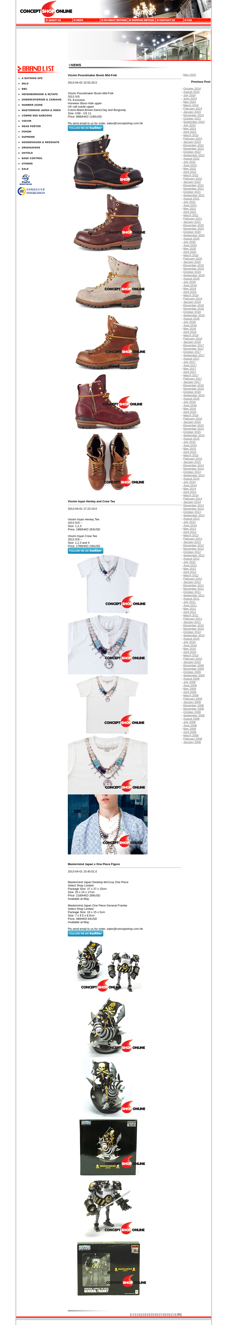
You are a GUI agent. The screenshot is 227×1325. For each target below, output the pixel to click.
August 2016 (191, 398)
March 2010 (191, 655)
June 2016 (190, 405)
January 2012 (192, 582)
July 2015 (189, 442)
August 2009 (191, 678)
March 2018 (191, 335)
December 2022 (193, 145)
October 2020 (192, 232)
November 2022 (193, 148)
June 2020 (190, 245)
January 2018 (192, 342)
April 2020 (189, 252)
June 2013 (190, 525)
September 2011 (194, 595)
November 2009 (193, 668)
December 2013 (193, 505)
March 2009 (191, 695)
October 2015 (192, 432)
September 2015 (194, 435)
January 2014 (192, 502)
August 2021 (191, 198)
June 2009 (190, 685)
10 (173, 1314)
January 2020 (192, 262)
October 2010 (192, 632)
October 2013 (192, 512)
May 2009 (189, 688)
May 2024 (189, 102)
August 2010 (191, 638)
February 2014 (192, 498)
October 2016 (192, 392)
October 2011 (192, 592)
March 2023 (191, 135)
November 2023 (193, 115)
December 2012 (193, 545)
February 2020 (192, 258)
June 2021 (190, 205)
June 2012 (190, 565)
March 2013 (191, 535)
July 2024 (189, 95)
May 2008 (189, 728)
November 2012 (193, 548)
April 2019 (189, 292)
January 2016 (192, 422)
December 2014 (193, 465)
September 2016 (194, 395)
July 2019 (189, 282)
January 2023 (192, 142)
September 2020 (194, 235)
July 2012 (189, 562)
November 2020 (193, 228)
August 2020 (191, 238)
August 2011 (191, 598)
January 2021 (192, 222)
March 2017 (191, 375)
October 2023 (192, 118)
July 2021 (189, 202)
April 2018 (189, 332)
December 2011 (193, 585)
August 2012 (191, 558)
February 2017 (192, 378)
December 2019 (193, 265)
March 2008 (191, 735)
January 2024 (192, 112)
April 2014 (189, 492)
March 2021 (191, 215)
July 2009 (189, 682)
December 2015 (193, 425)
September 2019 (194, 275)
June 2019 (190, 285)
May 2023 (189, 128)
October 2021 (192, 192)
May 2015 (189, 448)
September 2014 (194, 475)
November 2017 (193, 348)
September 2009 (194, 675)
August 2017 (191, 358)
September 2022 (194, 155)
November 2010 (193, 628)
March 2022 (191, 175)
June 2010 (190, 645)
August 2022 (191, 158)
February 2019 (192, 298)
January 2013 (192, 542)
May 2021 (189, 208)
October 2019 (192, 272)
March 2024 (191, 105)
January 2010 (192, 662)
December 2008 (193, 705)
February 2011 (192, 618)
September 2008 (194, 715)
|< (132, 1314)
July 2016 (189, 402)
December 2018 (193, 305)
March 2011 (191, 615)
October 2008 (192, 712)
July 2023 (189, 125)
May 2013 (189, 528)
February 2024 (192, 108)
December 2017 (193, 345)
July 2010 (189, 642)
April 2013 (189, 532)
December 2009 (193, 665)
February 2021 (192, 218)
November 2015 (193, 428)
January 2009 (192, 702)
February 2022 (192, 178)
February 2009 (192, 698)
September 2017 (194, 355)
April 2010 (189, 652)
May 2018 (189, 328)
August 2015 (191, 438)
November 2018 (193, 308)
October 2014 (192, 472)
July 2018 (189, 322)
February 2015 (192, 458)
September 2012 (194, 555)
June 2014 (190, 485)
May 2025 (189, 74)
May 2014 (189, 488)
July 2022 (189, 162)
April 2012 (189, 572)
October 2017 (192, 352)
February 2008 (192, 738)
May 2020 (189, 248)
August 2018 (191, 318)
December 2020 (193, 225)
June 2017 (190, 365)
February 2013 (192, 538)
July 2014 (189, 482)
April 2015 (189, 452)
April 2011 (189, 612)
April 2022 (189, 172)
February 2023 (192, 138)
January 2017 (192, 382)
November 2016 (193, 388)
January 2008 (192, 742)
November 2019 (193, 268)
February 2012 (192, 578)
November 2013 (193, 508)
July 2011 (189, 602)
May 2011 (189, 608)
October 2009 (192, 672)
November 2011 (193, 588)
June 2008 (190, 725)
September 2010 (194, 635)
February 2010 (192, 658)
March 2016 (191, 415)
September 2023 (194, 122)
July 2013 (189, 522)
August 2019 (191, 278)
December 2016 (193, 385)
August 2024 (191, 92)
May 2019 (189, 288)
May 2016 (189, 408)
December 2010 (193, 625)
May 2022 (189, 168)
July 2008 (189, 722)
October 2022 (192, 152)
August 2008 (191, 718)
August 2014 (191, 478)
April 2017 (189, 372)
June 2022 (190, 165)
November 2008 (193, 708)
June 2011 (190, 605)
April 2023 (189, 132)
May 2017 (189, 368)
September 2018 (194, 315)
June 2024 (190, 98)
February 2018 (192, 338)
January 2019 (192, 302)
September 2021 (194, 195)
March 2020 (191, 255)
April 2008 (189, 732)
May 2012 (189, 568)
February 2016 (192, 418)
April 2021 (189, 212)
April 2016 (189, 412)
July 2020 (189, 242)
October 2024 (192, 88)
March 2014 (191, 495)
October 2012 (192, 552)
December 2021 (193, 185)
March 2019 (191, 295)
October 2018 (192, 312)
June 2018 (190, 325)
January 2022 (192, 182)
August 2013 (191, 518)
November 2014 (193, 468)
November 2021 (193, 188)
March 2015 (191, 455)
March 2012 (191, 575)
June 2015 (190, 445)
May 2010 (189, 648)
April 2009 (189, 692)
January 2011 (192, 622)
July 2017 (189, 362)
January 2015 (192, 462)
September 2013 (194, 515)
